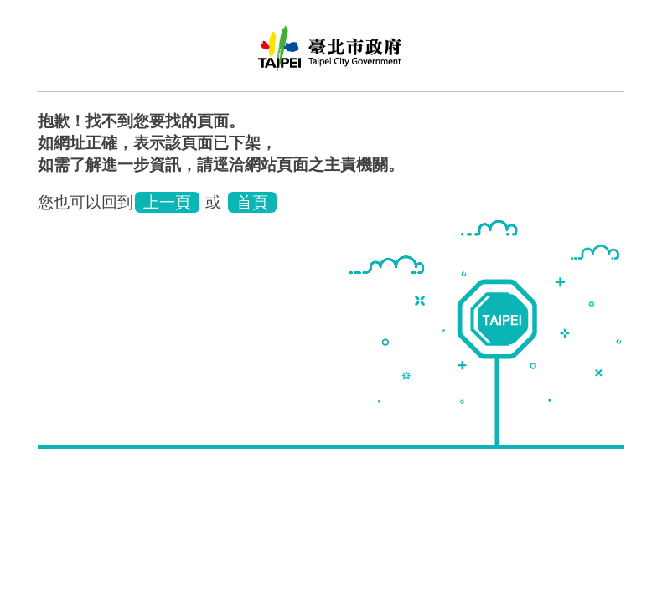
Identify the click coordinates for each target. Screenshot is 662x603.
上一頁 (167, 202)
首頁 (252, 202)
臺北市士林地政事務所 (331, 54)
